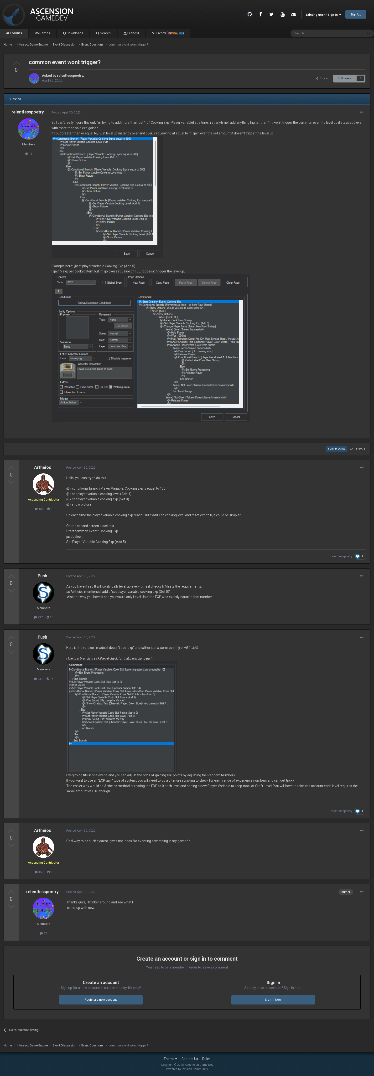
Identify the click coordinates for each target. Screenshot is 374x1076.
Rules (206, 1059)
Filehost (133, 33)
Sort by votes (336, 448)
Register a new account (101, 999)
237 (38, 617)
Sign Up (355, 14)
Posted (66, 112)
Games (44, 33)
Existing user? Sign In (323, 14)
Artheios (42, 467)
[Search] (316, 33)
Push (42, 575)
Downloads (74, 33)
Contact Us (190, 1059)
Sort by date (357, 448)
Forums (15, 33)
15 (50, 617)
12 (28, 153)
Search (105, 33)
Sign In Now (273, 999)
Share (321, 78)
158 (39, 509)
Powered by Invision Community (187, 1069)
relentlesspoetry (70, 75)
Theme (170, 1059)
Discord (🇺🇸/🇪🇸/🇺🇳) (169, 33)
